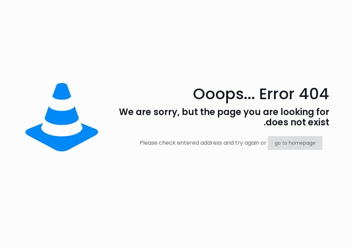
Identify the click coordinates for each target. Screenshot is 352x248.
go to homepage (295, 143)
